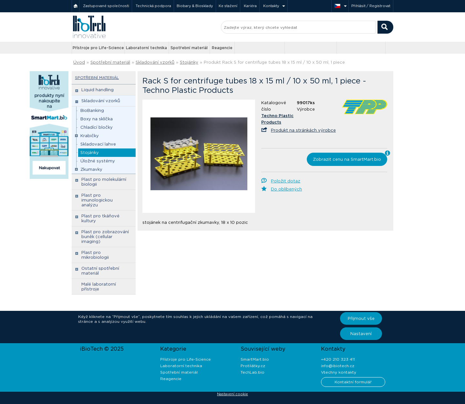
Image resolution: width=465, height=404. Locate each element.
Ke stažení (228, 6)
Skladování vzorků (155, 62)
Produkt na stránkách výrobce (303, 130)
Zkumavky (91, 169)
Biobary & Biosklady (195, 6)
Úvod (79, 62)
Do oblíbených (286, 189)
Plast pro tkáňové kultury (100, 218)
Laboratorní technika (146, 47)
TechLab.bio (252, 372)
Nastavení (361, 333)
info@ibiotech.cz (337, 365)
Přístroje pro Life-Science (98, 47)
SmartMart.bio (255, 359)
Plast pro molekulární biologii (103, 182)
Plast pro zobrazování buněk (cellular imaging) (105, 236)
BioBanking (92, 110)
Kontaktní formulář (353, 381)
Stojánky (189, 62)
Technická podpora (153, 6)
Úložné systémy (97, 160)
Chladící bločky (96, 127)
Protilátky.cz (253, 365)
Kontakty (271, 6)
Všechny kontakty (338, 372)
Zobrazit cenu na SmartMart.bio (347, 159)
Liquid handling (97, 89)
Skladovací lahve (98, 144)
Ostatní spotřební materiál (100, 271)
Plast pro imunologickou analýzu (97, 200)
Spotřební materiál (189, 47)
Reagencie (222, 47)
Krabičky (89, 135)
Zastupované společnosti (106, 6)
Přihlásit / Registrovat (370, 6)
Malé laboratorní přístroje (98, 286)
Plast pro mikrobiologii (95, 255)
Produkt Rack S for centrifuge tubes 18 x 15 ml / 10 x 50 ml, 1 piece (274, 62)
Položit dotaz (285, 181)
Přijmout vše (361, 318)
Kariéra (250, 6)
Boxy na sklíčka (96, 118)
